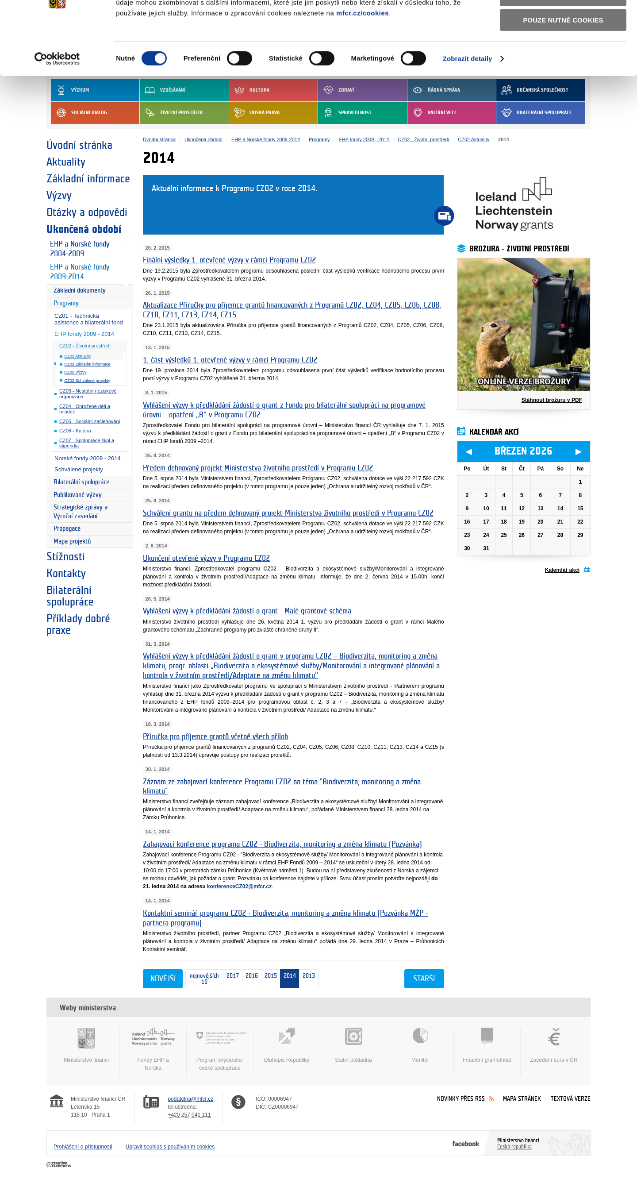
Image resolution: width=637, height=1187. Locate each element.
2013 (308, 979)
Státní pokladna (353, 1045)
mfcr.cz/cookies (362, 64)
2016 (250, 979)
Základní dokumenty (80, 290)
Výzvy (59, 195)
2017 (231, 979)
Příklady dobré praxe (78, 624)
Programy (66, 303)
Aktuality (65, 162)
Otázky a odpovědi (86, 212)
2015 (269, 979)
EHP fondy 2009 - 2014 (84, 334)
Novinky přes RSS (461, 1099)
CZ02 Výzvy (75, 372)
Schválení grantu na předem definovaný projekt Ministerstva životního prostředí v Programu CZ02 (288, 513)
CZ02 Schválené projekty (87, 380)
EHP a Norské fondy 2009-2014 (79, 272)
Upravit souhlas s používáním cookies (170, 1147)
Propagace (67, 528)
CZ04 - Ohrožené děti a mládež (84, 409)
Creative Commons (59, 1164)
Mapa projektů (72, 541)
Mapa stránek (522, 1099)
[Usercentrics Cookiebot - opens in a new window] (57, 110)
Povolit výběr (563, 46)
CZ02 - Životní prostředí (85, 345)
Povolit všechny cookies (563, 21)
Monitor (420, 1045)
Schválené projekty (78, 469)
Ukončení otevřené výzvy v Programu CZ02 (206, 558)
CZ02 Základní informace (87, 364)
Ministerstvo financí (86, 1045)
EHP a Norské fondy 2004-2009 (79, 249)
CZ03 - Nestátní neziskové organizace (88, 393)
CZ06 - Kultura (75, 430)
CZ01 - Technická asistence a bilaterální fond (88, 319)
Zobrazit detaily (467, 110)
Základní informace (88, 178)
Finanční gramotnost (487, 1045)
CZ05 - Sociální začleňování (89, 421)
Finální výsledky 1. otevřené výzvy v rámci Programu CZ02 (229, 260)
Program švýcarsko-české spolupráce (220, 1049)
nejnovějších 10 (202, 979)
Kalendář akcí (562, 570)
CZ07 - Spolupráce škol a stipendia (86, 443)
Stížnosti (65, 556)
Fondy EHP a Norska (153, 1049)
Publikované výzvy (78, 495)
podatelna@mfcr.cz (190, 1099)
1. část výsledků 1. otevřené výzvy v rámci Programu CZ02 (230, 360)
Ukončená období (83, 229)
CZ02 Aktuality (77, 356)
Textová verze (571, 1099)
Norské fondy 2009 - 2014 (87, 458)
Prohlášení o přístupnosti (83, 1147)
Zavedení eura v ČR (554, 1045)
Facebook (466, 1143)
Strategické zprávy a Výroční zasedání (80, 512)
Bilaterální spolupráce (81, 482)
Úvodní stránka (79, 145)
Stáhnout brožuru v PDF (552, 400)
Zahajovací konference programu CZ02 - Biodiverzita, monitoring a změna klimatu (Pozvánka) (282, 844)
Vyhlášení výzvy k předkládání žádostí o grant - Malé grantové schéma (247, 611)
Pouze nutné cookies (563, 71)
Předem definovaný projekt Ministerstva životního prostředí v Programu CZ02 (258, 468)
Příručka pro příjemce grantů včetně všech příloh (215, 736)
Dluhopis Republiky (286, 1045)
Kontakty (66, 573)
